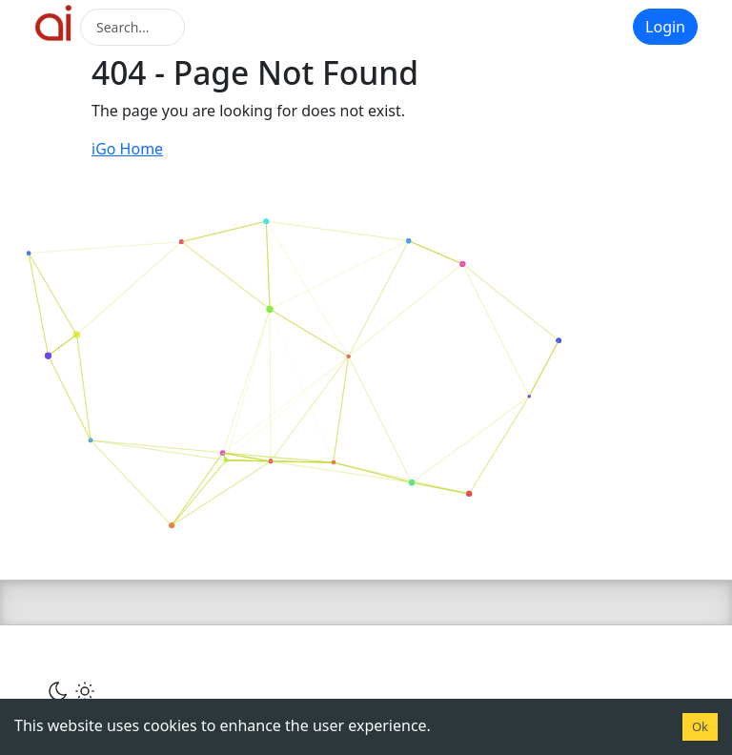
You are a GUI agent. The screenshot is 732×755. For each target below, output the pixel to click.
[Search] (132, 27)
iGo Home (127, 148)
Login (665, 26)
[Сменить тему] (71, 690)
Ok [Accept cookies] (700, 726)
